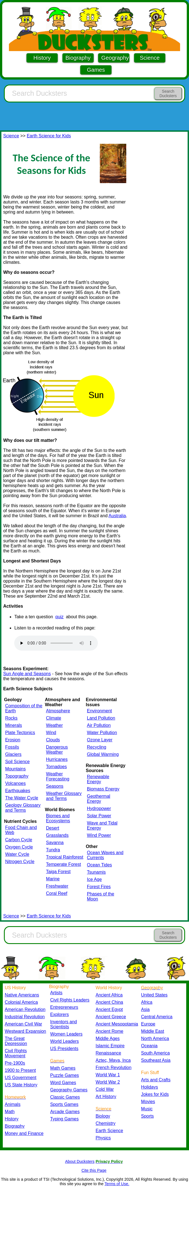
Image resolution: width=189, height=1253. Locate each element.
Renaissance (108, 1053)
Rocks (11, 718)
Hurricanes (56, 759)
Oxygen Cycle (19, 847)
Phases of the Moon (100, 896)
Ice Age (94, 879)
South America (155, 1053)
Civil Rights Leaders (69, 1000)
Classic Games (65, 1097)
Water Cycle (17, 854)
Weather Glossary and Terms (64, 796)
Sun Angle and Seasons (27, 673)
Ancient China (109, 1002)
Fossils (12, 747)
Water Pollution (102, 732)
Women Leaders (66, 1034)
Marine (53, 878)
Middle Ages (108, 1038)
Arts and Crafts (156, 1079)
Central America (157, 1016)
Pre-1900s (15, 1063)
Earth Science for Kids (49, 135)
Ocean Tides (99, 865)
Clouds (53, 739)
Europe (148, 1024)
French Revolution (113, 1067)
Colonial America (21, 1002)
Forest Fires (99, 886)
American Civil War (23, 1024)
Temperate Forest (63, 864)
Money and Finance (24, 1133)
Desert (52, 828)
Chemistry (105, 1123)
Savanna (55, 842)
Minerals (13, 725)
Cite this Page (93, 1170)
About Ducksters (79, 1161)
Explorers (59, 1014)
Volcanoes (15, 783)
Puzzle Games (64, 1075)
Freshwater (57, 886)
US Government (20, 1077)
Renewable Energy (98, 779)
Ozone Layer (100, 739)
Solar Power (99, 815)
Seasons (54, 786)
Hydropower (99, 808)
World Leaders (64, 1041)
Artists (56, 992)
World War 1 (108, 1074)
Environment (99, 710)
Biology (103, 1116)
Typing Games (64, 1119)
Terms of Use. (117, 1184)
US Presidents (64, 1048)
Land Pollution (101, 718)
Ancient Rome (109, 1031)
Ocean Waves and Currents (105, 855)
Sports (147, 1116)
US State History (21, 1084)
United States (154, 995)
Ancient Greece (111, 1016)
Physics (103, 1137)
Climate (53, 718)
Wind (51, 732)
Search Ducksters (168, 93)
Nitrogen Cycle (19, 861)
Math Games (63, 1068)
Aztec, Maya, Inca (113, 1060)
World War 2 (108, 1082)
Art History (106, 1096)
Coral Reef (56, 893)
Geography (115, 58)
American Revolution (25, 1009)
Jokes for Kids (155, 1094)
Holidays (149, 1087)
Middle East (152, 1031)
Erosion (12, 739)
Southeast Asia (156, 1060)
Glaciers (13, 754)
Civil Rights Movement (16, 1053)
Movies (148, 1101)
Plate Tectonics (20, 732)
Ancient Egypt (109, 1009)
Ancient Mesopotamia (117, 1024)
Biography (78, 58)
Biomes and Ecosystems (58, 818)
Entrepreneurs (64, 1007)
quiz (59, 616)
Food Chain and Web (21, 830)
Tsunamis (96, 872)
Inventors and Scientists (63, 1024)
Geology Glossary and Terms (22, 808)
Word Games (63, 1082)
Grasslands (57, 835)
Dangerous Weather (57, 749)
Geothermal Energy (98, 799)
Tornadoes (56, 766)
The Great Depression (16, 1041)
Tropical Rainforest (64, 857)
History (42, 58)
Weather (54, 725)
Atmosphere (58, 710)
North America (155, 1038)
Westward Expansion (25, 1031)
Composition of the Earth (23, 708)
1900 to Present (20, 1070)
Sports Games (64, 1104)
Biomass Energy (103, 789)
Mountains (15, 768)
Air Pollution (99, 725)
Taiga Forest (58, 871)
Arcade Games (65, 1111)
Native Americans (22, 995)
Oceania (149, 1045)
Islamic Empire (110, 1045)
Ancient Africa (109, 995)
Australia (117, 515)
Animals (12, 1104)
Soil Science (17, 761)
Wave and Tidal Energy (102, 825)
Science (149, 58)
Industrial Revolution (25, 1016)
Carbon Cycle (18, 839)
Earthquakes (17, 790)
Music (146, 1108)
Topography (16, 776)
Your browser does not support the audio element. (56, 643)
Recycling (96, 747)
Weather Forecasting (57, 776)
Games (96, 70)
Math (9, 1111)
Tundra (53, 849)
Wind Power (99, 835)
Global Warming (103, 754)
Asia (145, 1009)
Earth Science (109, 1130)
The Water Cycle (21, 798)
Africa (146, 1002)
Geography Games (69, 1089)
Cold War (105, 1089)
